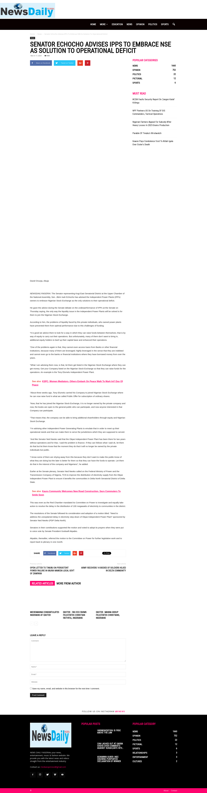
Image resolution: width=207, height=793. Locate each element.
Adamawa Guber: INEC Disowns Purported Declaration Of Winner (109, 759)
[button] (174, 24)
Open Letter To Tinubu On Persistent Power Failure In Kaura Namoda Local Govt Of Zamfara (52, 570)
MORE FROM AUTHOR (68, 583)
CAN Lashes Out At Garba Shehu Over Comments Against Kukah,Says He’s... (110, 745)
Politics (152, 24)
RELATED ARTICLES (42, 583)
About (166, 790)
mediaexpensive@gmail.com (53, 767)
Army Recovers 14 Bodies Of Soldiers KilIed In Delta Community (103, 569)
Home (93, 24)
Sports (165, 24)
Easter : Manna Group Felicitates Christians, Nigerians (108, 615)
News (129, 24)
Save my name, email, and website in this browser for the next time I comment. (66, 688)
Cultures (137, 761)
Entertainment (140, 757)
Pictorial (137, 78)
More (104, 24)
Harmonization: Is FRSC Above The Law (109, 731)
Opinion (140, 24)
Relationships (139, 753)
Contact (174, 790)
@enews (120, 711)
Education (117, 24)
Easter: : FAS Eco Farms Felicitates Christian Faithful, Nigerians (74, 615)
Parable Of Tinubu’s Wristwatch (146, 133)
